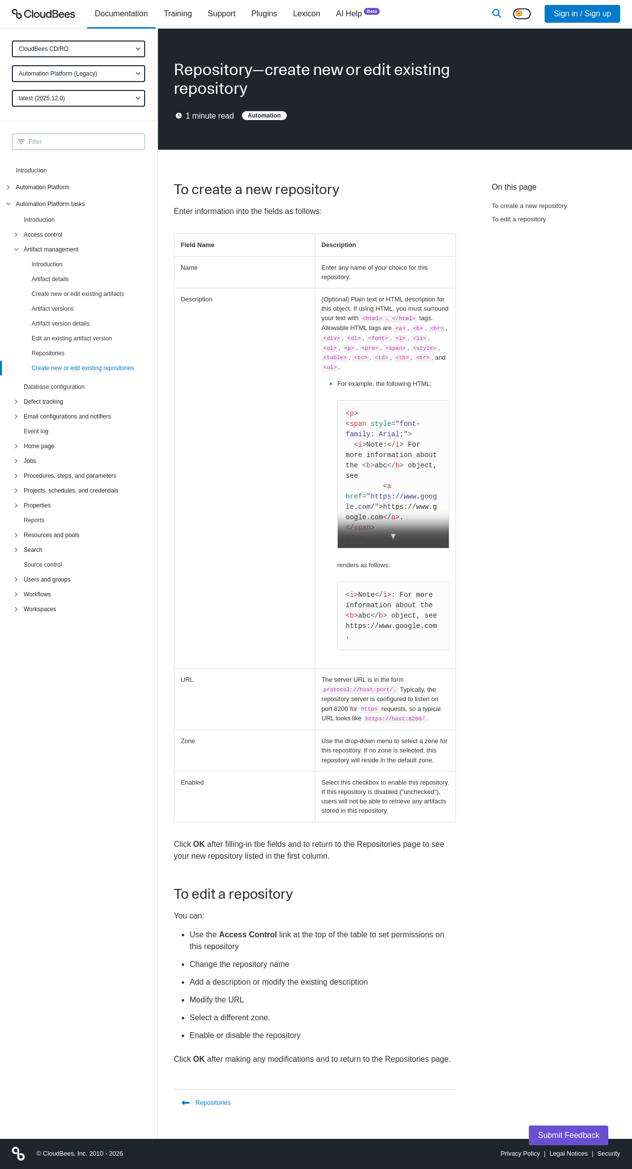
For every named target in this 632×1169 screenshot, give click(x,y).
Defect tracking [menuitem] (43, 401)
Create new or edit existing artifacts (78, 294)
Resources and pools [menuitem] (51, 535)
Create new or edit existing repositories (83, 368)
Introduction (31, 170)
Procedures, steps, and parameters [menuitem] (70, 475)
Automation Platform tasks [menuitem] (50, 204)
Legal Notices (569, 1153)
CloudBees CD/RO (44, 48)
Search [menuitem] (33, 549)
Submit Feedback (568, 1135)
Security (608, 1153)
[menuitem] (121, 14)
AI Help (358, 13)
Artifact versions (53, 308)
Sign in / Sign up (582, 13)
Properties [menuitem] (37, 505)
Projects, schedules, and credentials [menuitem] (71, 490)
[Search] (496, 14)
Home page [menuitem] (39, 446)
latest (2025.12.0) (42, 98)
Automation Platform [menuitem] (43, 187)
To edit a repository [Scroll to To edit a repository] (519, 219)
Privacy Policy (520, 1153)
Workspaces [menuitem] (40, 609)
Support (222, 13)
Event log (36, 431)
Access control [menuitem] (43, 234)
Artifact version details (60, 323)
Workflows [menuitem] (37, 594)
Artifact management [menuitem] (51, 249)
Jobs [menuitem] (30, 461)
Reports (34, 520)
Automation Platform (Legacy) (58, 73)
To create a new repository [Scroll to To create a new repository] (529, 205)
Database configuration (54, 386)
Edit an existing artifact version (72, 338)
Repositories (48, 353)
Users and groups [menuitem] (47, 579)
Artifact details (50, 279)
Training (178, 13)
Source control (43, 564)
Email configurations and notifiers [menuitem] (67, 416)
